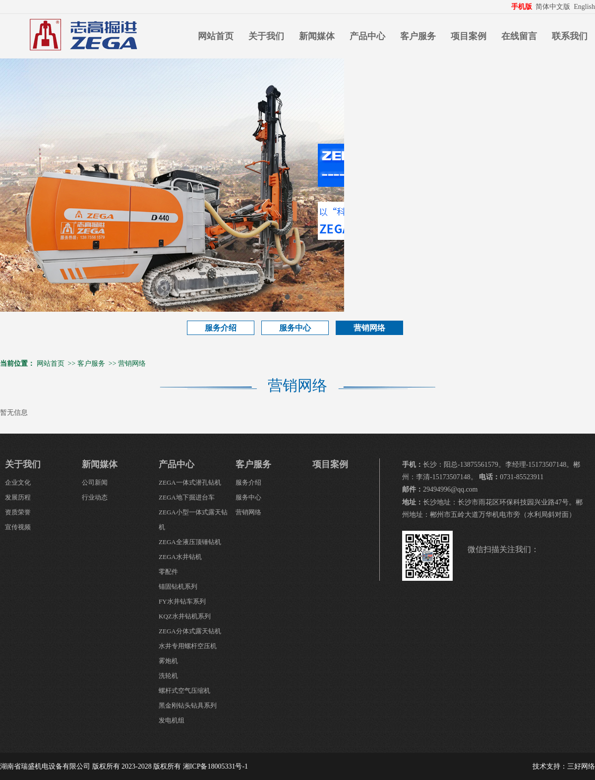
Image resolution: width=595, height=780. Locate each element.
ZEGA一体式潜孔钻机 (190, 482)
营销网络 (369, 328)
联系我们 (570, 36)
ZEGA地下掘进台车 (187, 497)
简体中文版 (554, 6)
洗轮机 (168, 675)
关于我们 (266, 36)
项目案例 (468, 36)
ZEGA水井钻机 (180, 556)
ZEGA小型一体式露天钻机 (193, 519)
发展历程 (18, 497)
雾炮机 (168, 661)
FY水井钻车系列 (182, 601)
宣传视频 (18, 527)
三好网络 (581, 766)
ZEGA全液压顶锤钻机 (190, 542)
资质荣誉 (18, 512)
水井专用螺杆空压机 (188, 646)
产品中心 (367, 36)
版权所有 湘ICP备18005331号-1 (200, 766)
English (584, 6)
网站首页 (216, 36)
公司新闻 (95, 482)
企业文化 (18, 482)
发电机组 (171, 720)
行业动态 (95, 497)
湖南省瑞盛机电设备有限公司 (45, 766)
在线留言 (519, 36)
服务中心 (295, 328)
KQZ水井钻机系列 (185, 616)
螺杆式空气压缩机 (184, 690)
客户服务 (418, 36)
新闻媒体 (317, 36)
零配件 (168, 571)
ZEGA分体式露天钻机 (190, 631)
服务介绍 (221, 328)
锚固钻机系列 (178, 586)
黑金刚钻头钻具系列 (188, 705)
